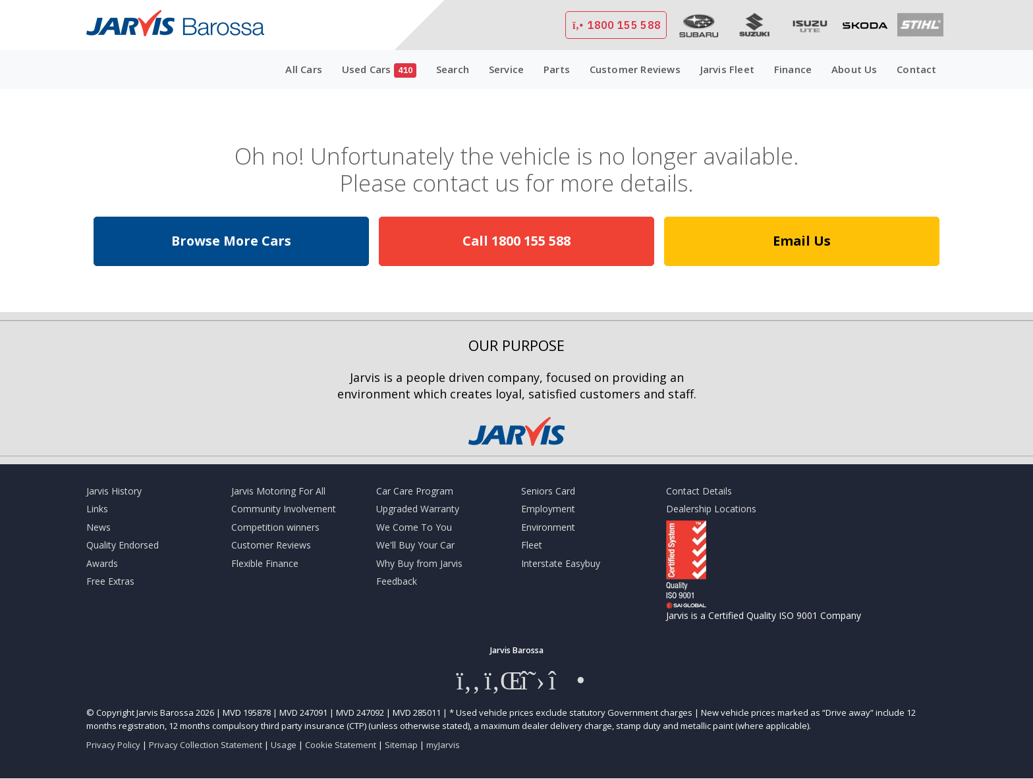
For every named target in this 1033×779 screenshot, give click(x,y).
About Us (854, 69)
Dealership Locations (711, 508)
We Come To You (414, 527)
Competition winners (275, 527)
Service (506, 69)
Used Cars (379, 70)
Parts (557, 69)
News (98, 527)
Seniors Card (548, 491)
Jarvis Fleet (727, 69)
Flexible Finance (264, 563)
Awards (102, 563)
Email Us (802, 241)
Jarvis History (114, 491)
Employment (548, 508)
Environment (548, 527)
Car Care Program (414, 491)
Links (97, 508)
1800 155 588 (616, 25)
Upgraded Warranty (417, 508)
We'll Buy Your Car (415, 545)
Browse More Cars (231, 241)
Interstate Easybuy (560, 563)
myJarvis (443, 745)
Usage (283, 745)
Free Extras (110, 581)
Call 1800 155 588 (516, 241)
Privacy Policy (113, 745)
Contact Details (699, 491)
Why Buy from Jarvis (419, 563)
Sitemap (401, 745)
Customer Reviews (635, 69)
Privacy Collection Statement (205, 745)
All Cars (303, 69)
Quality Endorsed (122, 545)
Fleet (531, 545)
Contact (916, 69)
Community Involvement (283, 508)
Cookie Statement (340, 745)
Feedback (396, 581)
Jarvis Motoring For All (278, 491)
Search (452, 69)
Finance (793, 69)
